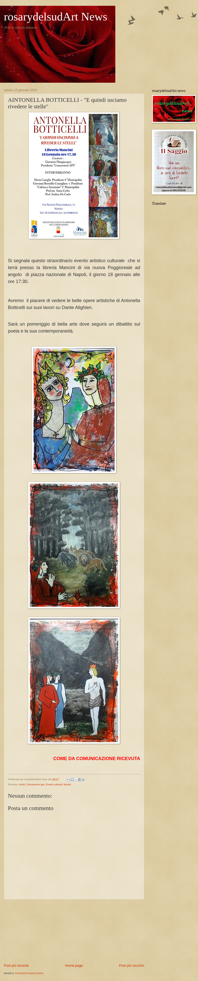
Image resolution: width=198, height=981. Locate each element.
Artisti (22, 784)
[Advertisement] (74, 931)
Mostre (67, 784)
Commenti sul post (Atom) (29, 973)
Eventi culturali (54, 784)
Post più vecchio (131, 966)
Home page (74, 966)
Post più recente (16, 966)
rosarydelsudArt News (55, 16)
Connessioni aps (35, 784)
